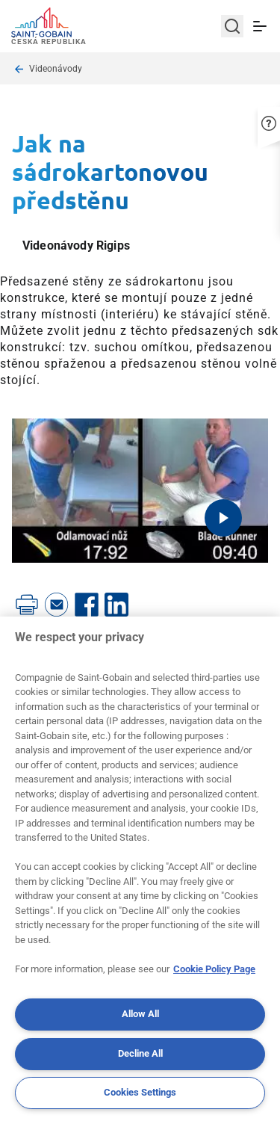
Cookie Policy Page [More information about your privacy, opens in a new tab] (214, 969)
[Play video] (223, 518)
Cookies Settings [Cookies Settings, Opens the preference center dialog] (140, 1092)
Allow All (140, 1013)
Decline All (140, 1053)
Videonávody (55, 69)
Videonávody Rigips (76, 245)
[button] (269, 123)
